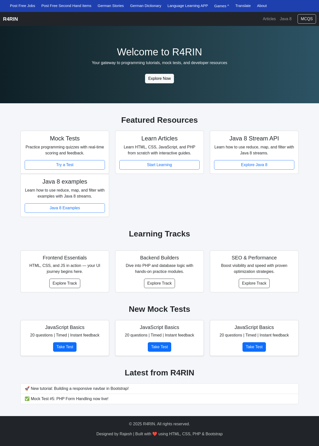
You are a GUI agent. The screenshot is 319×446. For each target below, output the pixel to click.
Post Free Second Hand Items (66, 5)
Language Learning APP (187, 5)
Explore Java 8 (254, 165)
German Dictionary (145, 5)
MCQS (307, 19)
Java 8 (286, 19)
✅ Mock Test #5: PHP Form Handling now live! (66, 399)
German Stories (111, 5)
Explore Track (65, 283)
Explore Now (159, 78)
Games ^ (221, 6)
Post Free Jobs (22, 5)
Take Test (64, 347)
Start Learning (159, 165)
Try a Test (64, 165)
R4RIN (10, 19)
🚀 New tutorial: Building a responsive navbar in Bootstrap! (77, 388)
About (262, 5)
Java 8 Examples (65, 208)
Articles (269, 19)
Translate (243, 5)
